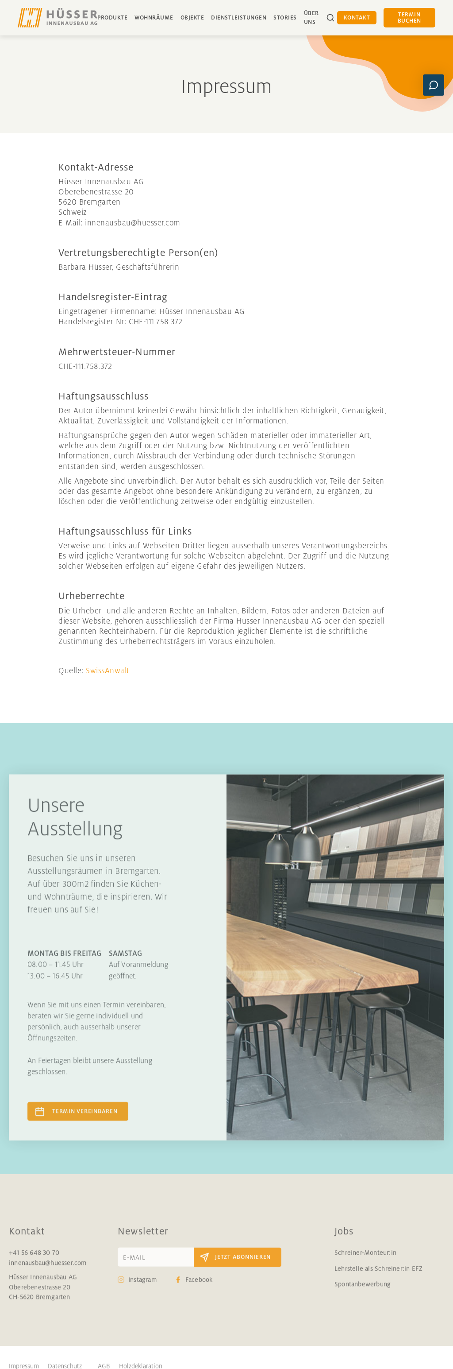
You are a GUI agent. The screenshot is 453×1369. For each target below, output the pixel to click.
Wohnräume (153, 17)
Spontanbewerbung (362, 1291)
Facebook (199, 1286)
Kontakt (357, 17)
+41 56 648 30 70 (34, 1259)
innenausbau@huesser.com (48, 1269)
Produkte (112, 17)
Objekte (192, 17)
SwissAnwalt (108, 670)
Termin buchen (409, 17)
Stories (285, 17)
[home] (57, 17)
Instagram (142, 1286)
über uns (311, 18)
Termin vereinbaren (85, 1117)
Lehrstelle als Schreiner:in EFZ (378, 1275)
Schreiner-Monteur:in (365, 1259)
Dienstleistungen (238, 17)
